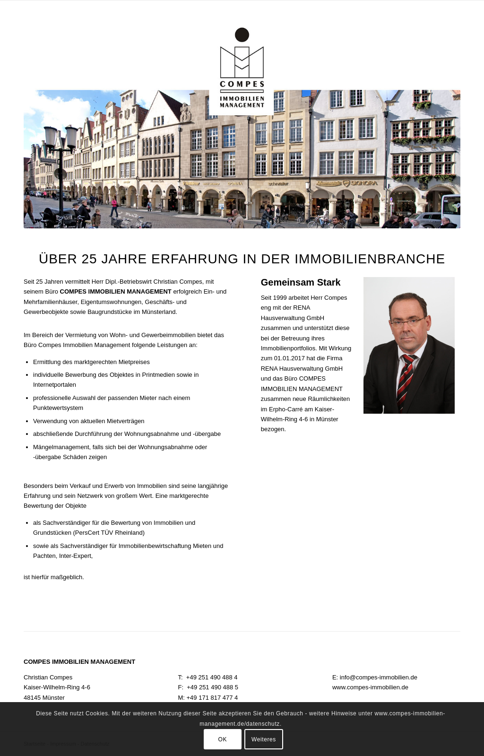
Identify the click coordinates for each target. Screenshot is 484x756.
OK (222, 739)
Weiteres (263, 739)
